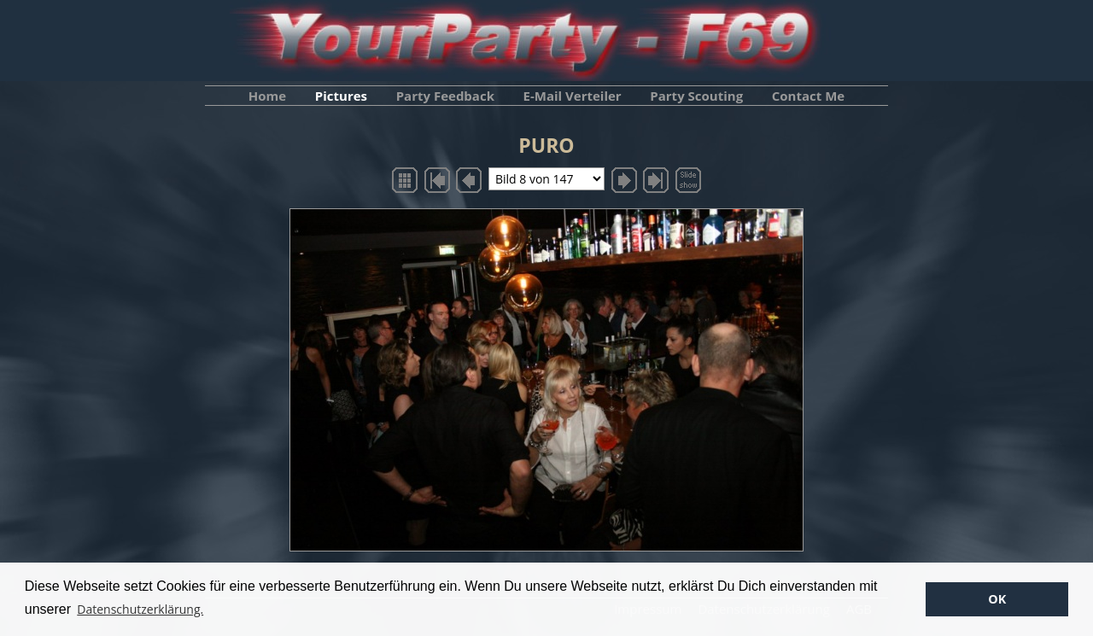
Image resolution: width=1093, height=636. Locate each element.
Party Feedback (445, 95)
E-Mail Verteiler (572, 95)
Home (267, 95)
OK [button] (997, 599)
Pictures (341, 95)
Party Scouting (696, 95)
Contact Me (808, 95)
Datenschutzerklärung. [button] (140, 609)
